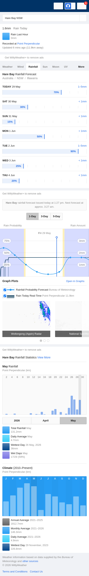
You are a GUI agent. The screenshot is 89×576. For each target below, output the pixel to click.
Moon (55, 66)
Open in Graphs (75, 281)
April (46, 420)
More (81, 66)
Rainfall (33, 66)
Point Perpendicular (28, 43)
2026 (17, 420)
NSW (20, 78)
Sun (45, 66)
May (73, 420)
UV (66, 66)
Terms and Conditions (15, 571)
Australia (7, 78)
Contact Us (36, 571)
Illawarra (32, 78)
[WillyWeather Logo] (9, 6)
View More (43, 357)
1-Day (32, 216)
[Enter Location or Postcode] (44, 18)
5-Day (56, 216)
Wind (20, 66)
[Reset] (76, 18)
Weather (7, 66)
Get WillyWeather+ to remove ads (24, 57)
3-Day (44, 216)
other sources (30, 561)
